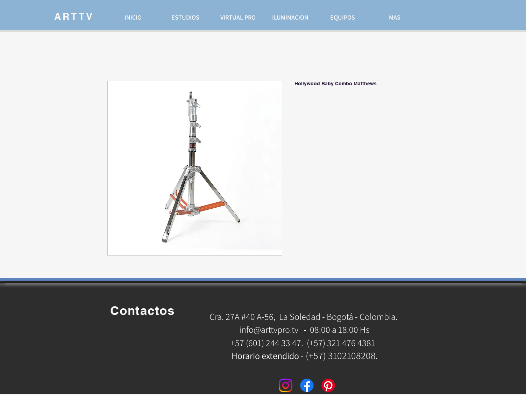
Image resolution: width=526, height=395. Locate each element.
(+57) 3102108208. (342, 355)
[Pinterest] (328, 385)
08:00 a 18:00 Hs (340, 329)
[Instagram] (285, 385)
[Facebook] (307, 385)
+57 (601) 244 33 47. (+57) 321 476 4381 (303, 343)
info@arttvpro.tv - (272, 329)
